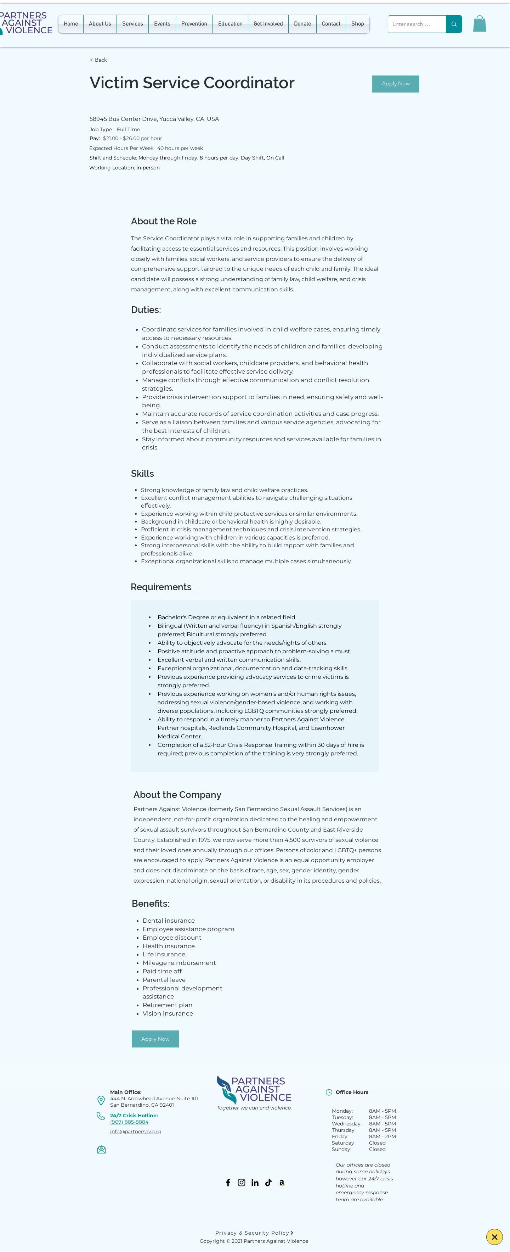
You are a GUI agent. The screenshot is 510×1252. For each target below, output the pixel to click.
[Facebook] (228, 1182)
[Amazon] (282, 1182)
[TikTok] (268, 1182)
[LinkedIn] (255, 1182)
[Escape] (494, 1237)
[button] (480, 23)
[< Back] (115, 60)
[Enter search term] (411, 24)
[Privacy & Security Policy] (255, 1233)
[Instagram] (241, 1182)
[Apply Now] (395, 84)
